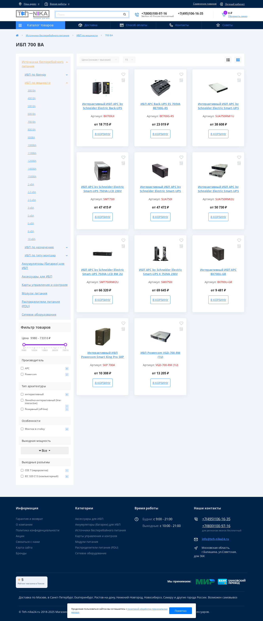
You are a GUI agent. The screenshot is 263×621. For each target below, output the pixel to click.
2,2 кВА (32, 192)
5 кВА (31, 215)
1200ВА (32, 161)
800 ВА (32, 129)
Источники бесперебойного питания (47, 35)
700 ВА (32, 122)
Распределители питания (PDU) (41, 304)
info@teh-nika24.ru (215, 539)
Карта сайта (24, 547)
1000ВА (32, 145)
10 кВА (31, 239)
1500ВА (32, 176)
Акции (20, 536)
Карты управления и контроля (45, 285)
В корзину (102, 134)
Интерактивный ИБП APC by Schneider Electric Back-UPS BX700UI (102, 108)
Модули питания (34, 293)
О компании (24, 524)
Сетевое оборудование (39, 314)
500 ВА (32, 106)
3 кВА (31, 207)
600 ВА (32, 114)
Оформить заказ (237, 16)
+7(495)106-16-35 (216, 519)
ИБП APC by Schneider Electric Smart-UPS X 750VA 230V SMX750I (160, 274)
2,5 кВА (32, 200)
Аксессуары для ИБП (37, 276)
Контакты (182, 25)
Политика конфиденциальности (37, 530)
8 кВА (31, 231)
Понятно (180, 611)
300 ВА (32, 90)
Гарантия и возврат (29, 519)
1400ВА (32, 168)
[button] (29, 4)
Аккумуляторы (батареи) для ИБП (43, 266)
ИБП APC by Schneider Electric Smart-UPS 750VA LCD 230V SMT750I (102, 191)
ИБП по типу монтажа (40, 255)
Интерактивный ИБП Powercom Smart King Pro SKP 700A (102, 357)
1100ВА (32, 153)
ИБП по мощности (87, 35)
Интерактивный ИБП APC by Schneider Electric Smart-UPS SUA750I (160, 191)
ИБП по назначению (39, 247)
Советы (227, 25)
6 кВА (31, 223)
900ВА (31, 137)
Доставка (91, 25)
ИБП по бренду (35, 74)
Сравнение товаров (204, 3)
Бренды (21, 553)
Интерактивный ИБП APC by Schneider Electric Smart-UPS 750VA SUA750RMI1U (218, 108)
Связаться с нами (28, 542)
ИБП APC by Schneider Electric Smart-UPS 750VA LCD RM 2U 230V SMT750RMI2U (102, 274)
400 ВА (32, 98)
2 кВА (31, 184)
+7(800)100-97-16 (216, 526)
